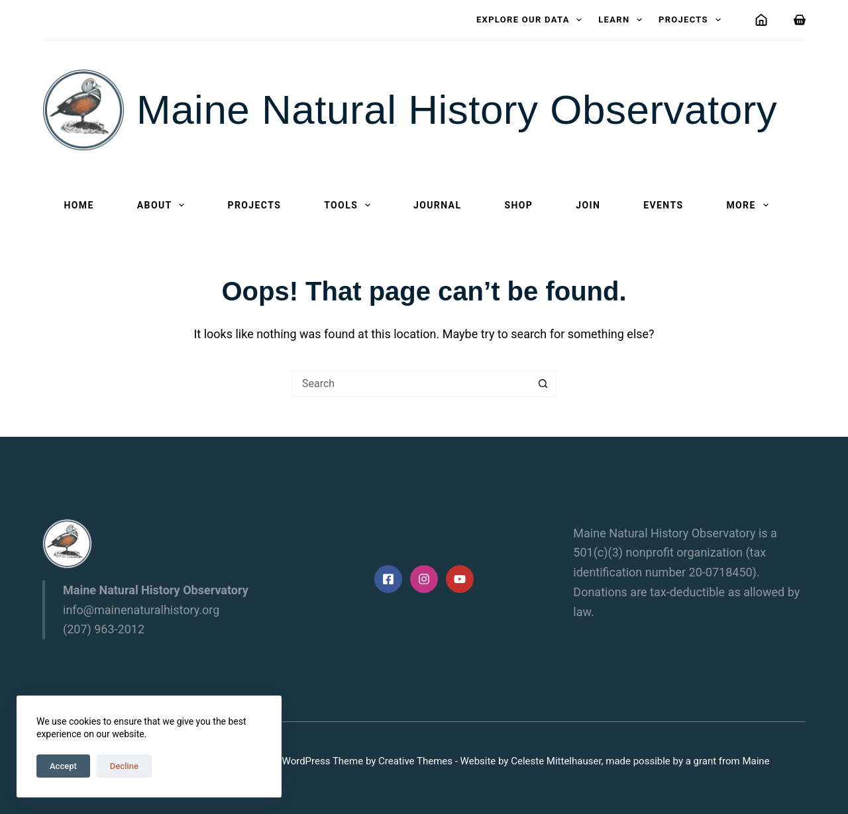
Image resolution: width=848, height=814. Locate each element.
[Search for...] (411, 384)
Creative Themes (415, 761)
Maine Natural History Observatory (456, 109)
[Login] (761, 20)
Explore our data (531, 20)
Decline (124, 766)
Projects (692, 20)
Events (663, 205)
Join (588, 205)
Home (79, 205)
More (749, 205)
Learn (622, 20)
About (163, 205)
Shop (518, 205)
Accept (63, 766)
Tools (350, 205)
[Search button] (543, 384)
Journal (437, 205)
